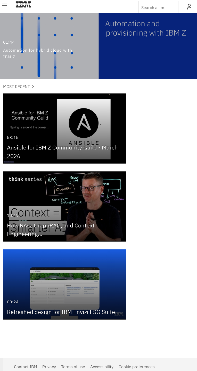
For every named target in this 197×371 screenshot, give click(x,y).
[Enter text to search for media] (153, 7)
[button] (189, 6)
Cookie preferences (137, 366)
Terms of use (73, 366)
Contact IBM (25, 366)
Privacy (49, 366)
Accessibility (101, 366)
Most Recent (18, 86)
